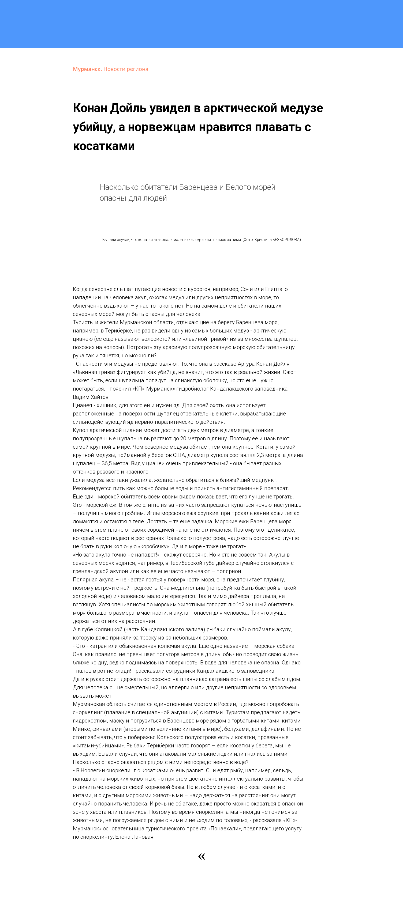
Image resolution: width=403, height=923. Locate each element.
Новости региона (125, 69)
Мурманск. (88, 69)
